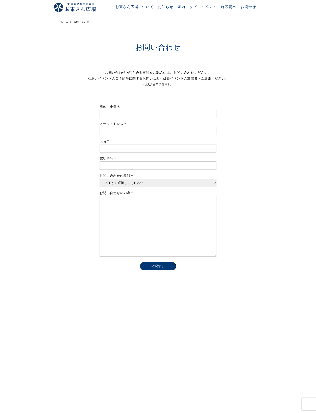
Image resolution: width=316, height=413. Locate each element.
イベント (208, 7)
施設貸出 (228, 7)
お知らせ (165, 7)
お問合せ (248, 7)
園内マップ (187, 7)
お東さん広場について (134, 7)
